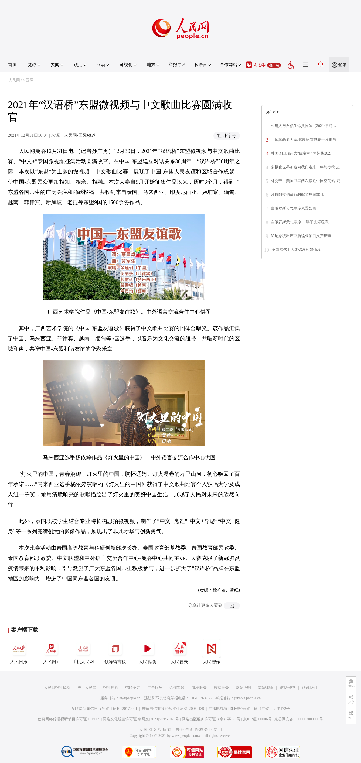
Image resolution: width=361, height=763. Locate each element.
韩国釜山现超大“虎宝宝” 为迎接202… (302, 153)
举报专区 (177, 64)
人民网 (14, 80)
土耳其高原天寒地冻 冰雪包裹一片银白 (303, 140)
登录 (342, 64)
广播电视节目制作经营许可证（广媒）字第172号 (249, 709)
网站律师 (265, 688)
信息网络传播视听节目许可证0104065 (69, 719)
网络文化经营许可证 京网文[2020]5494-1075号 (141, 719)
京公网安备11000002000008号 (298, 719)
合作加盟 (177, 688)
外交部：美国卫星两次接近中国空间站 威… (307, 181)
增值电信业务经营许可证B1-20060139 (173, 709)
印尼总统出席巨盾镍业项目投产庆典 (301, 236)
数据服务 (221, 688)
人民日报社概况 (57, 688)
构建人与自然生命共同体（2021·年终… (303, 126)
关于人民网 (86, 688)
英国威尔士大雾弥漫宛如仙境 (296, 250)
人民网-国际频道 (80, 135)
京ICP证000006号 (257, 719)
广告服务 (154, 688)
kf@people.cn (130, 698)
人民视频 (147, 651)
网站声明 (243, 688)
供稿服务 (199, 688)
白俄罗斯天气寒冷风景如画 (293, 208)
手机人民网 (83, 651)
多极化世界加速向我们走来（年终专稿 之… (307, 167)
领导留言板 (115, 651)
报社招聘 (110, 688)
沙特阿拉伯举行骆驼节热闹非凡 (297, 195)
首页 (12, 64)
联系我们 (309, 688)
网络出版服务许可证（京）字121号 (211, 719)
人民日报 (18, 651)
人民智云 (179, 651)
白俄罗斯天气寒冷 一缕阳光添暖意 (300, 222)
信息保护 (287, 688)
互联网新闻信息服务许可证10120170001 (104, 709)
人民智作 (211, 651)
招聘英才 (132, 688)
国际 (29, 80)
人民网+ (51, 651)
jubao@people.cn (247, 698)
